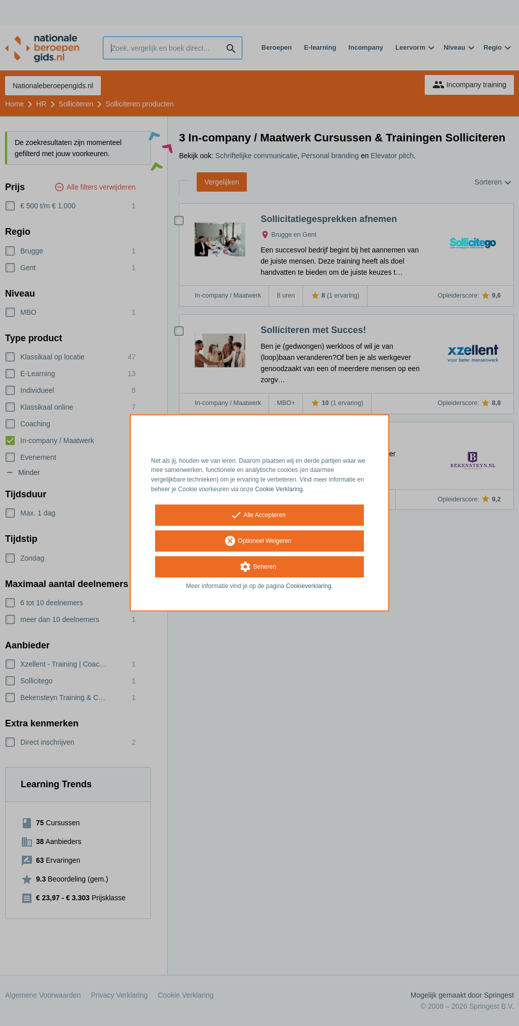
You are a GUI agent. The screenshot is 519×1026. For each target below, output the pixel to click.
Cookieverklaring (308, 586)
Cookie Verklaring (279, 489)
